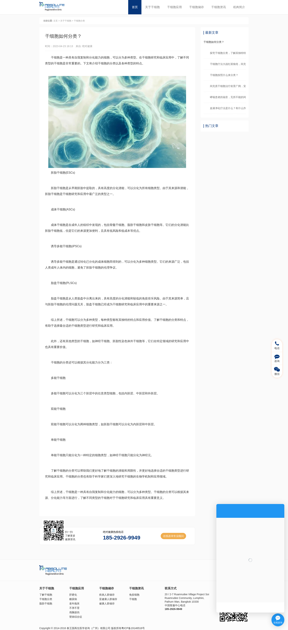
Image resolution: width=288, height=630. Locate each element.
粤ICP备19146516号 (133, 628)
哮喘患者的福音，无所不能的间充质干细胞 (228, 97)
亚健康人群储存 (108, 599)
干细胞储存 (196, 7)
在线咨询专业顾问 (173, 536)
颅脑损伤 (74, 612)
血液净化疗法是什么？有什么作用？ (228, 108)
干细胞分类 (79, 20)
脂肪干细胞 (45, 603)
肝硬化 (73, 594)
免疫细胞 (134, 594)
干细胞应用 (174, 7)
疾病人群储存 (107, 594)
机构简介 (239, 7)
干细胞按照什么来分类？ (224, 75)
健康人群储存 (107, 603)
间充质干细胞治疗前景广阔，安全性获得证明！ (228, 86)
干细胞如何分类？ (214, 41)
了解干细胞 (45, 594)
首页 (135, 7)
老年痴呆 (74, 603)
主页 (55, 20)
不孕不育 (74, 607)
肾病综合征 (75, 616)
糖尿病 (73, 599)
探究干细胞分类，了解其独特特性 (228, 53)
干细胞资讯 (218, 7)
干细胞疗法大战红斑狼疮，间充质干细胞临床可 (228, 64)
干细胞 (133, 599)
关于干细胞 (152, 7)
